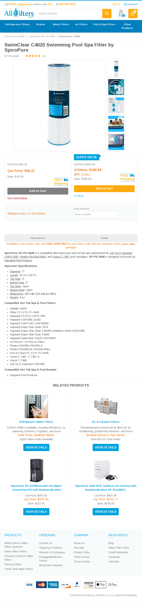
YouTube (114, 561)
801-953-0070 (67, 4)
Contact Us (45, 543)
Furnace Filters (13, 564)
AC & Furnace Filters (105, 421)
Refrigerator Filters (17, 24)
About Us (79, 543)
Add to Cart (104, 188)
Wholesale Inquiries (50, 565)
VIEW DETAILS (36, 447)
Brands (40, 24)
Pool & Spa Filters (104, 24)
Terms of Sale (82, 561)
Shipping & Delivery (50, 547)
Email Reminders (118, 552)
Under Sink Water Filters (18, 568)
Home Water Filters (15, 551)
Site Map (79, 547)
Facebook (114, 556)
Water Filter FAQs (119, 547)
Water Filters (61, 24)
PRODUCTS (12, 535)
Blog (111, 543)
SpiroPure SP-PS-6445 (42, 36)
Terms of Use (81, 556)
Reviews (104, 238)
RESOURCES (118, 535)
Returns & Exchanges (52, 552)
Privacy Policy (82, 552)
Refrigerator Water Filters (36, 421)
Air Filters (81, 24)
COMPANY (81, 535)
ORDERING (47, 535)
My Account (131, 4)
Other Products (127, 26)
